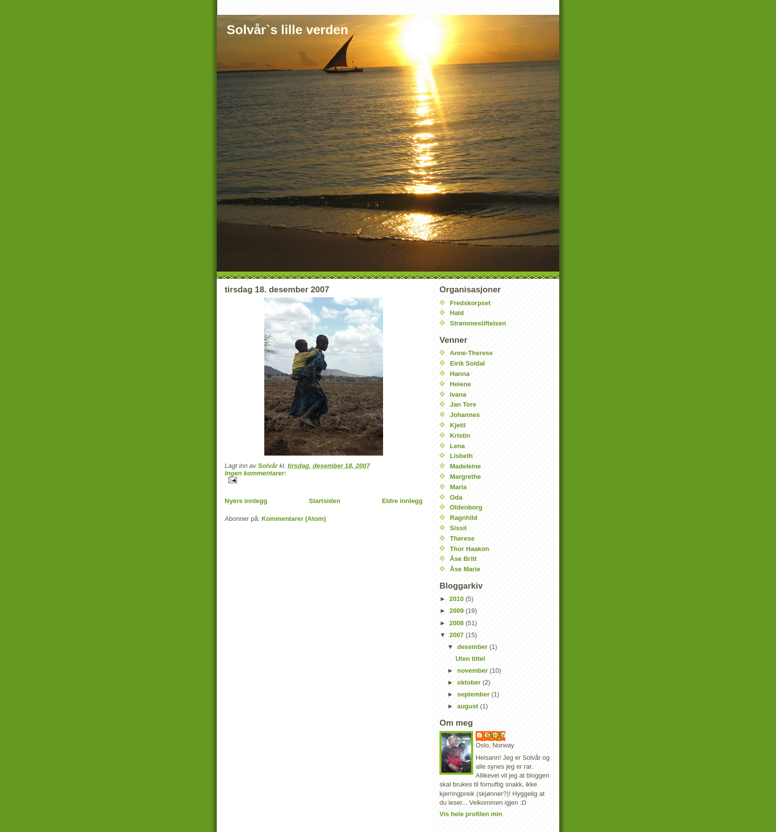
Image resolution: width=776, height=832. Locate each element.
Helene (460, 384)
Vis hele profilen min (470, 814)
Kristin (460, 435)
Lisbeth (461, 456)
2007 (457, 635)
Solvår (495, 735)
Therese (462, 538)
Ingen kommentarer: (256, 473)
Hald (457, 313)
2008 (457, 623)
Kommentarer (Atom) (293, 518)
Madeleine (465, 466)
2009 (457, 610)
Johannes (465, 414)
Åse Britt (463, 558)
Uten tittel (470, 658)
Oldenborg (466, 507)
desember (473, 646)
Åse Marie (465, 569)
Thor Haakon (469, 549)
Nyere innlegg (246, 501)
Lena (457, 446)
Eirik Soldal (467, 363)
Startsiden (324, 501)
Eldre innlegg (402, 501)
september (474, 694)
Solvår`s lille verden (287, 29)
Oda (456, 497)
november (473, 670)
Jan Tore (463, 404)
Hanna (460, 373)
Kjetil (458, 425)
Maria (458, 487)
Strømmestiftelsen (478, 323)
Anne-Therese (471, 353)
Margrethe (465, 476)
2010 (457, 598)
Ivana (458, 394)
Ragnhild (464, 517)
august (468, 706)
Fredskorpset (470, 303)
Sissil (458, 528)
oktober (470, 682)
